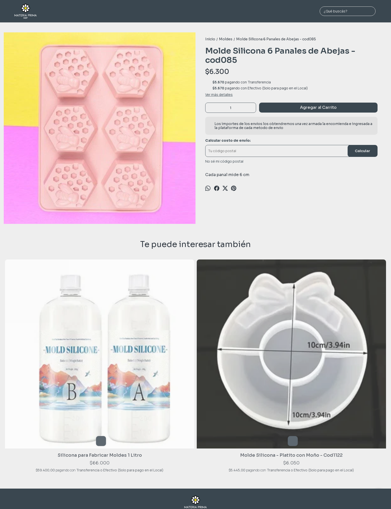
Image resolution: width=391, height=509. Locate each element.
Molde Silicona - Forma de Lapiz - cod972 (195, 343)
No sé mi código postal (224, 161)
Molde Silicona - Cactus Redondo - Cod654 (272, 343)
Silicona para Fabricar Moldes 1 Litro (42, 343)
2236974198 (195, 431)
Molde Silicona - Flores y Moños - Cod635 (349, 343)
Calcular (362, 151)
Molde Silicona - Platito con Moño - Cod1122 (118, 343)
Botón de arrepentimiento (271, 497)
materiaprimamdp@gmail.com (195, 439)
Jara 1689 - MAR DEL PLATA (195, 424)
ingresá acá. (248, 497)
